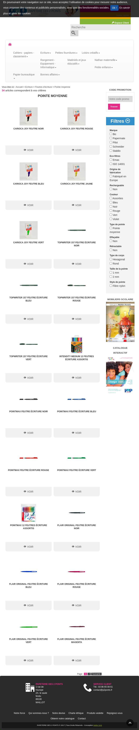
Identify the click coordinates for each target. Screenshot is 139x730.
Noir (113, 206)
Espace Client (120, 23)
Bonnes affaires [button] (50, 74)
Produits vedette (95, 713)
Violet (114, 219)
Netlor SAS (97, 725)
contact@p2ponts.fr (102, 690)
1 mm (114, 272)
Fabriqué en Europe (118, 178)
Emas (114, 159)
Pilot (114, 142)
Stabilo (115, 150)
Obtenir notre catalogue (63, 718)
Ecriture (29, 87)
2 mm (114, 276)
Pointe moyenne (62, 87)
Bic (113, 134)
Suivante (96, 674)
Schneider (117, 146)
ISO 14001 (117, 164)
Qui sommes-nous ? (38, 713)
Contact (82, 718)
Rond (114, 263)
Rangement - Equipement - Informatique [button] (48, 64)
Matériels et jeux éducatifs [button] (77, 62)
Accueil (19, 87)
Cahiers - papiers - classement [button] (23, 54)
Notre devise (58, 713)
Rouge (115, 210)
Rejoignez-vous (115, 713)
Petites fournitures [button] (66, 52)
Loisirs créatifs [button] (91, 52)
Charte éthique (76, 713)
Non (113, 189)
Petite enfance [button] (104, 67)
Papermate (117, 138)
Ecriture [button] (45, 52)
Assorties (116, 198)
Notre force (19, 713)
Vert (113, 215)
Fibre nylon (117, 285)
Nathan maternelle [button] (106, 60)
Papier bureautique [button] (24, 76)
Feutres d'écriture (43, 87)
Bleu (114, 202)
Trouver (114, 107)
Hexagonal (117, 259)
